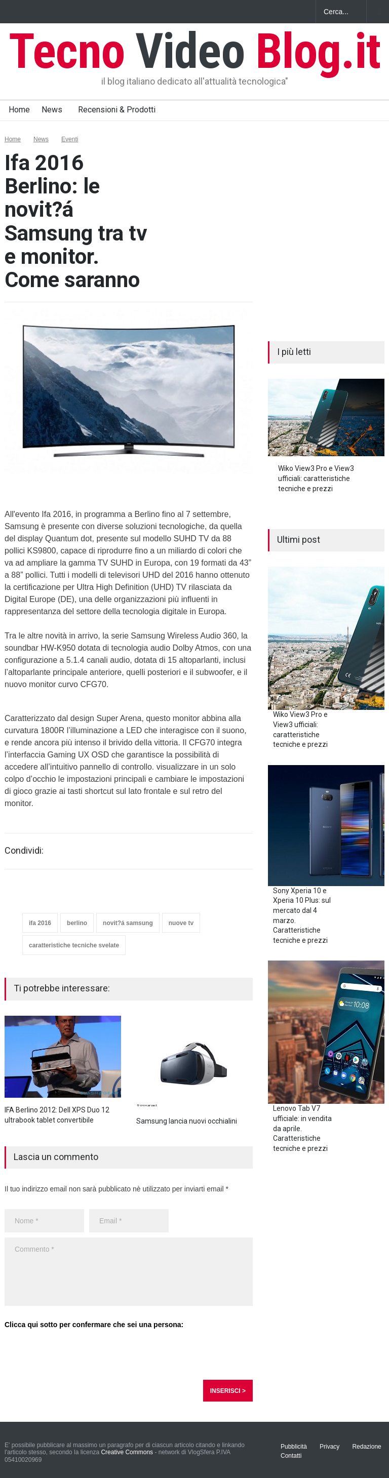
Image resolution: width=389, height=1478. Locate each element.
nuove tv (181, 923)
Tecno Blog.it (194, 51)
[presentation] (82, 1355)
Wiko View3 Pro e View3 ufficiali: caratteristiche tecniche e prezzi (316, 478)
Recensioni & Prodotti (116, 109)
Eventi (69, 139)
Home (19, 109)
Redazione (366, 1446)
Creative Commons (127, 1452)
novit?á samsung (128, 923)
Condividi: (24, 850)
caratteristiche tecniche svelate (74, 945)
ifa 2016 (40, 923)
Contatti (291, 1455)
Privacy (329, 1446)
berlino (77, 923)
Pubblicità (294, 1446)
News (52, 109)
